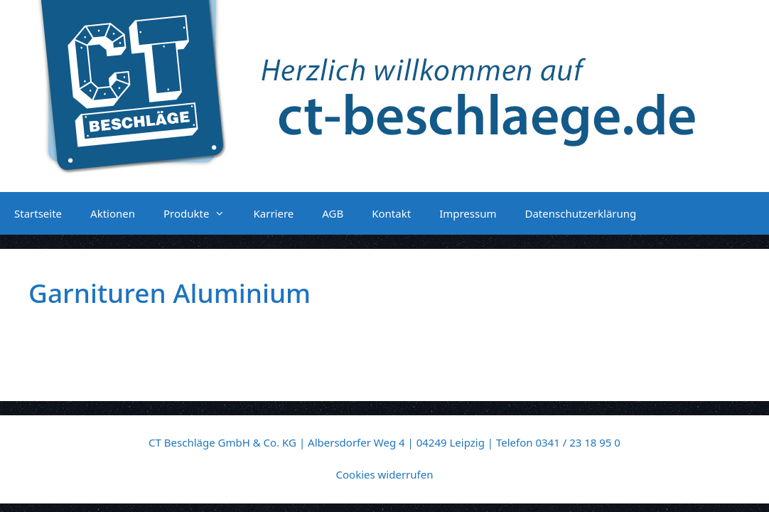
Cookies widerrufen (385, 474)
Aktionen (112, 213)
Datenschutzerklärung (580, 213)
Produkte (201, 213)
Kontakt (391, 213)
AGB (332, 213)
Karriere (273, 213)
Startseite (38, 213)
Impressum (467, 213)
